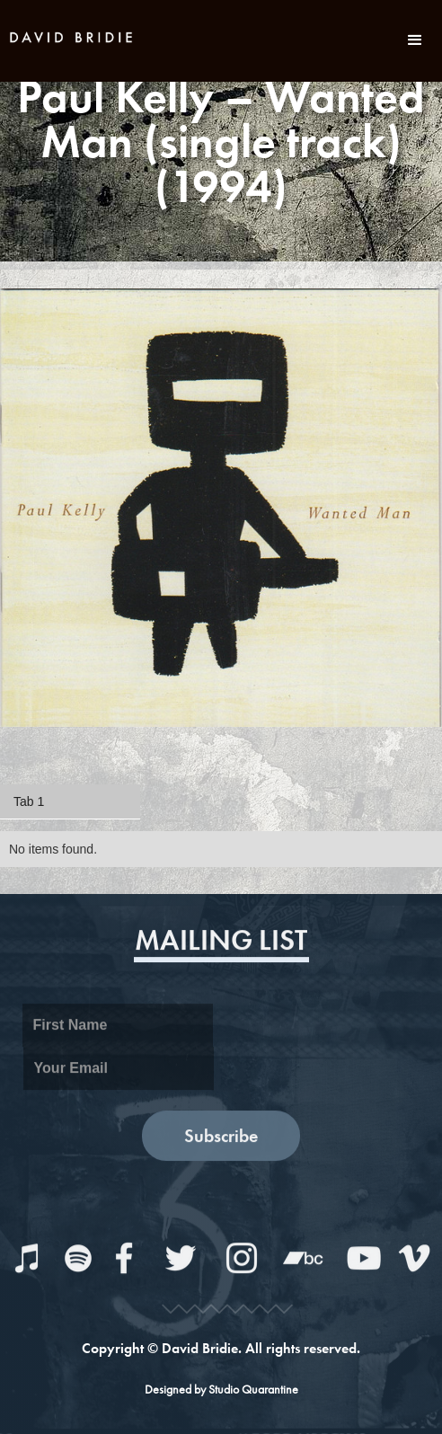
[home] (72, 35)
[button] (415, 40)
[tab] (70, 801)
